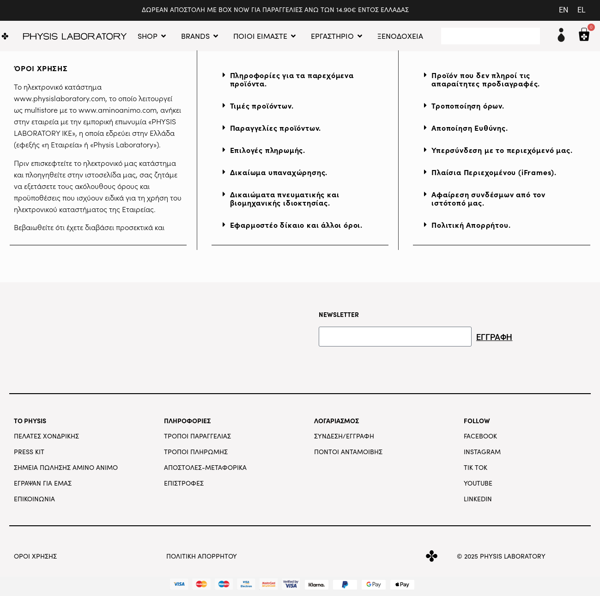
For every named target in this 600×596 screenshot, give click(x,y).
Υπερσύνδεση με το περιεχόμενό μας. (501, 150)
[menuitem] (563, 10)
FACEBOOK (480, 436)
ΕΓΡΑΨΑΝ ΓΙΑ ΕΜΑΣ (43, 483)
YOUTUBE (478, 483)
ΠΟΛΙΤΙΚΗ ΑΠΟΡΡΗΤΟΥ (201, 556)
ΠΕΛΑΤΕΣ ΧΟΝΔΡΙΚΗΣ (46, 436)
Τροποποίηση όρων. (467, 105)
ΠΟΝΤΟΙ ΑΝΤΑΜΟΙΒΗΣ (348, 451)
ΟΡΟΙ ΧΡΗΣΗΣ (35, 556)
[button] (300, 79)
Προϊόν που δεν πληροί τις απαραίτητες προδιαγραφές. (485, 79)
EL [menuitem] (581, 10)
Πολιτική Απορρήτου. (470, 224)
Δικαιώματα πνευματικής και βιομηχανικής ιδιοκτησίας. (284, 198)
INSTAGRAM (482, 451)
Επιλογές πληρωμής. (267, 150)
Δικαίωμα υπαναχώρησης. (279, 172)
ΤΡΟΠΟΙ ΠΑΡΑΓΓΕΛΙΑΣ (197, 436)
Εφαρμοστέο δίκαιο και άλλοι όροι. (296, 224)
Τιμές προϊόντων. (262, 105)
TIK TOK (475, 467)
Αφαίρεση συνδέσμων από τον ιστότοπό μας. (488, 198)
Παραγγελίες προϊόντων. (275, 127)
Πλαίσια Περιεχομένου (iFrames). (494, 172)
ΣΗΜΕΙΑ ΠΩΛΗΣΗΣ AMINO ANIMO (66, 467)
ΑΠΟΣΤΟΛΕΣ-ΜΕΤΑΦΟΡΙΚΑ (205, 467)
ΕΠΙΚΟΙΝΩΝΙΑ (34, 498)
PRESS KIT (29, 451)
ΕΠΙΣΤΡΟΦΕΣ (184, 483)
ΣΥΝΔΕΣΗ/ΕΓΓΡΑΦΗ (344, 436)
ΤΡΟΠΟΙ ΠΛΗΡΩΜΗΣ (196, 451)
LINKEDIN (478, 498)
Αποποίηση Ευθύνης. (469, 127)
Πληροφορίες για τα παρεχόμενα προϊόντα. (292, 79)
